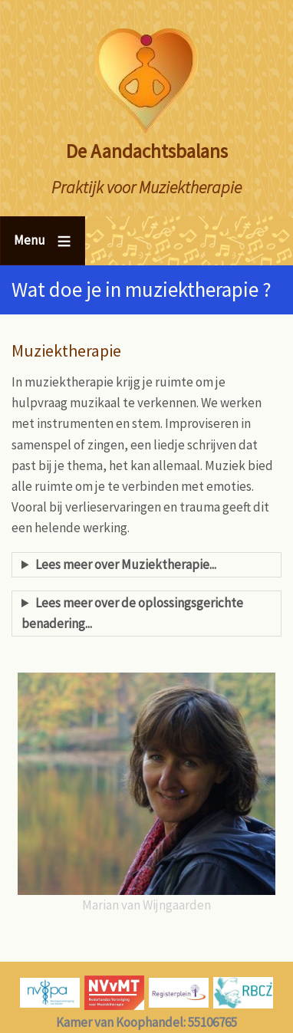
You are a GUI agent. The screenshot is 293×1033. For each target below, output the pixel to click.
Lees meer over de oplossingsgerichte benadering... (132, 613)
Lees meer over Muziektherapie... (125, 564)
